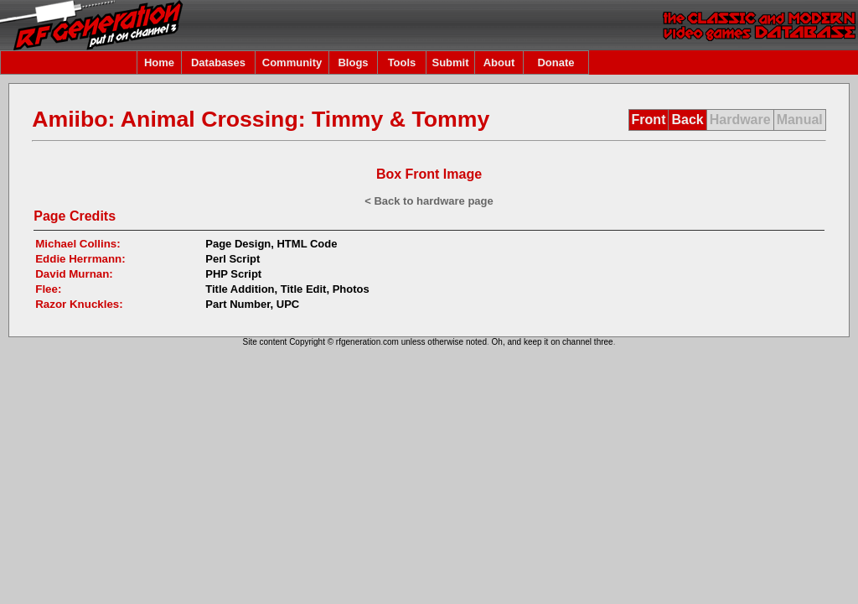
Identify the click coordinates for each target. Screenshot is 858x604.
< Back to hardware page (429, 201)
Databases (218, 62)
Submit (450, 62)
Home (159, 62)
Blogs (353, 62)
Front (649, 119)
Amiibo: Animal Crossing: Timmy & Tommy (260, 119)
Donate (555, 62)
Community (292, 62)
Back (687, 119)
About (499, 62)
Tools (402, 62)
